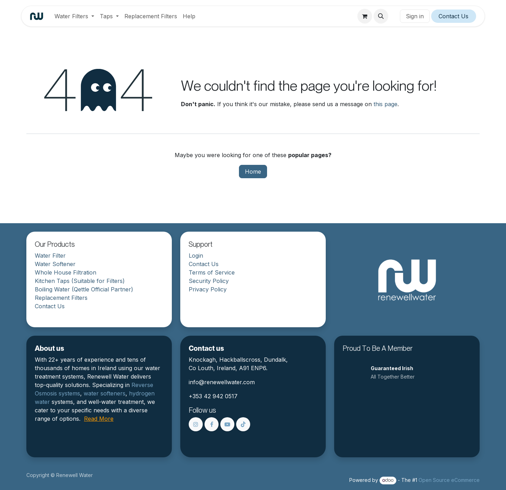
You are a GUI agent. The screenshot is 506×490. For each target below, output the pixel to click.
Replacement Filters (61, 297)
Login (196, 255)
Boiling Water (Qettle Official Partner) (84, 289)
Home (253, 171)
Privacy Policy (208, 289)
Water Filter (50, 255)
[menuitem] (74, 16)
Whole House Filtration (65, 272)
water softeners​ (104, 393)
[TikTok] (243, 424)
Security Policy (209, 280)
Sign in (415, 16)
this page (385, 104)
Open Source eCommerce (449, 480)
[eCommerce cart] (364, 16)
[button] (381, 16)
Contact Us (453, 16)
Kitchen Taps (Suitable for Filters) (80, 280)
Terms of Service (212, 272)
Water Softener (55, 263)
